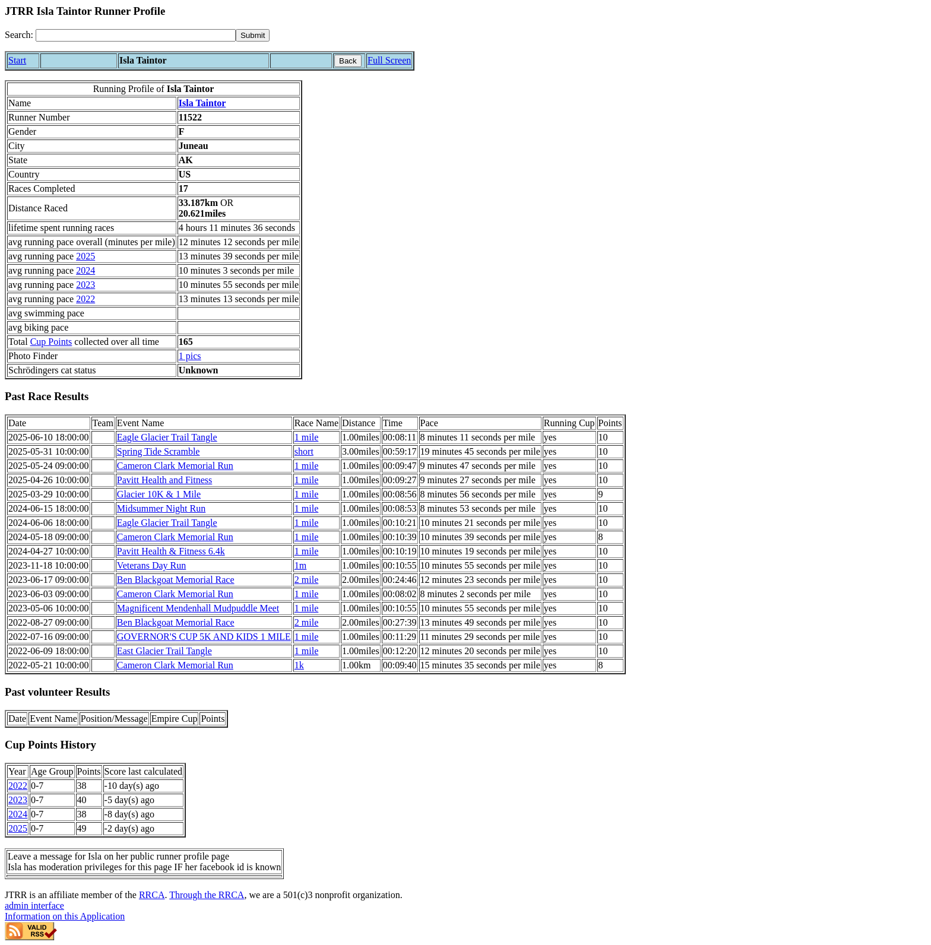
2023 (85, 285)
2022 (85, 299)
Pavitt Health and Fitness (164, 480)
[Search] (136, 35)
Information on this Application (65, 916)
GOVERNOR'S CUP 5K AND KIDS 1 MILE (204, 637)
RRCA (152, 895)
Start (17, 60)
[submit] (253, 35)
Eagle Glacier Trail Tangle (167, 437)
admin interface (34, 905)
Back (348, 60)
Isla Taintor (202, 103)
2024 (85, 270)
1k (299, 665)
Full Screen (389, 60)
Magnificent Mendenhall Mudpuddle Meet (198, 608)
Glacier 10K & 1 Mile (159, 494)
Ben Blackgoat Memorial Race (176, 580)
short (304, 451)
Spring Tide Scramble (158, 451)
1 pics (190, 356)
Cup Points (51, 342)
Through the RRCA (206, 895)
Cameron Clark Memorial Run (175, 466)
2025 (85, 256)
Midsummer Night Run (161, 508)
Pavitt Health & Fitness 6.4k (171, 551)
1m (300, 565)
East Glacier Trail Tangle (164, 651)
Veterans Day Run (151, 565)
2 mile (306, 580)
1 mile (306, 437)
